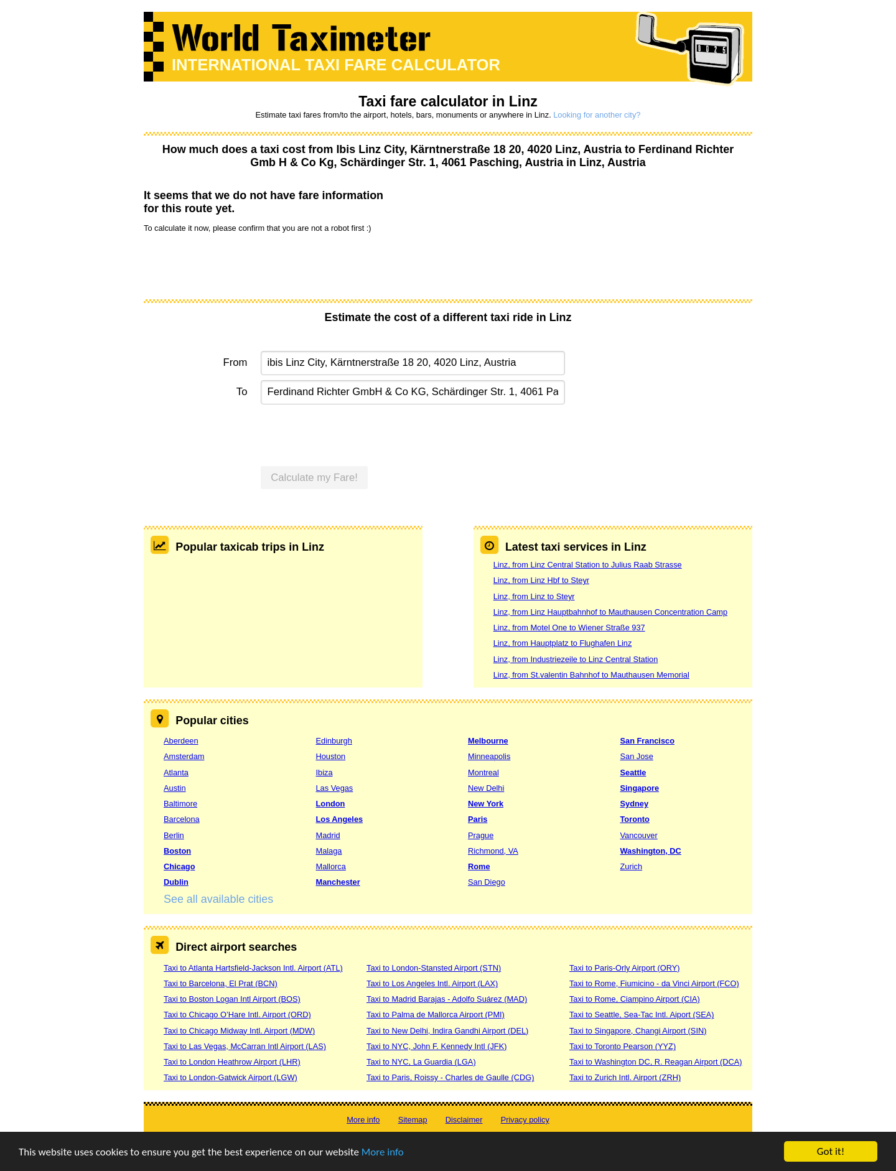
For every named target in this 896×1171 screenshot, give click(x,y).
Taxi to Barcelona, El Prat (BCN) (221, 983)
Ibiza (324, 772)
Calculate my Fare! (314, 477)
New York (485, 803)
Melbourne (488, 740)
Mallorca (331, 866)
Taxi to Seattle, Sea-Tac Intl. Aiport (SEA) (641, 1014)
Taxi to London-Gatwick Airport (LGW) (230, 1077)
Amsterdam (184, 756)
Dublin (176, 882)
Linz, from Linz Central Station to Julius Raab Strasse (587, 564)
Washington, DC (650, 851)
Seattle (633, 772)
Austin (175, 788)
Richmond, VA (493, 851)
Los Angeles (339, 819)
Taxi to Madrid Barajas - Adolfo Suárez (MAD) (446, 999)
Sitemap (412, 1119)
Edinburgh (334, 740)
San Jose (636, 756)
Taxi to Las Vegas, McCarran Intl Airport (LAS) (245, 1046)
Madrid (328, 835)
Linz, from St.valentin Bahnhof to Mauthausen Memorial (591, 674)
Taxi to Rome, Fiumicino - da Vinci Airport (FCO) (654, 983)
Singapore (640, 788)
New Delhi (486, 788)
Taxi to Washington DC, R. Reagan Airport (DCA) (655, 1061)
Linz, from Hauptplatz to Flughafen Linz (562, 643)
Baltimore (180, 803)
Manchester (338, 882)
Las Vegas (334, 788)
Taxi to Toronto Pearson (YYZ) (622, 1046)
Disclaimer (464, 1119)
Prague (480, 835)
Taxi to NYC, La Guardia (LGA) (421, 1061)
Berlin (174, 835)
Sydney (634, 803)
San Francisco (647, 740)
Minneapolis (489, 756)
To (242, 392)
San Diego (486, 882)
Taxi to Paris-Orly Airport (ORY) (624, 968)
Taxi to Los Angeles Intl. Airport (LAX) (432, 983)
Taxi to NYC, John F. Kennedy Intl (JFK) (436, 1046)
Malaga (329, 851)
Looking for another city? (596, 114)
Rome (479, 866)
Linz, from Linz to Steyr (534, 596)
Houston (331, 756)
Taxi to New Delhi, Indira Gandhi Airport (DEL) (447, 1030)
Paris (477, 819)
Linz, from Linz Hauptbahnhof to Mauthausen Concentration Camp (610, 612)
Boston (177, 851)
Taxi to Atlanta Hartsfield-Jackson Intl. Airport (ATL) (253, 968)
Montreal (483, 772)
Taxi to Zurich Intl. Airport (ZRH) (625, 1077)
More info (383, 1152)
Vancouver (639, 835)
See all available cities (218, 899)
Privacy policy (525, 1119)
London (330, 803)
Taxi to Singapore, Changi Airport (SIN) (638, 1030)
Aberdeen (181, 740)
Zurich (631, 866)
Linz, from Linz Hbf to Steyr (541, 580)
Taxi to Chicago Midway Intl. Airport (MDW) (239, 1030)
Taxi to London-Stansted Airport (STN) (433, 968)
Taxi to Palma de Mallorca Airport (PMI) (435, 1014)
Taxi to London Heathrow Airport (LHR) (232, 1061)
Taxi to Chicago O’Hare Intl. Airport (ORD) (237, 1014)
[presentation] (238, 265)
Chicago (179, 866)
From (235, 362)
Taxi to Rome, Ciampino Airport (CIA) (634, 999)
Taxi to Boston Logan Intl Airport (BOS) (232, 999)
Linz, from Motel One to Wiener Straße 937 (569, 627)
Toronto (635, 819)
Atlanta (176, 772)
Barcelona (182, 819)
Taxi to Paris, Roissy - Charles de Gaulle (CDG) (450, 1077)
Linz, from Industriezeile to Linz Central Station (575, 659)
